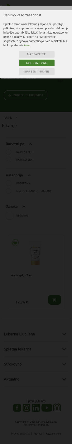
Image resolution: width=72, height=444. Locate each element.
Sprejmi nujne (36, 71)
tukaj (27, 45)
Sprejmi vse (36, 62)
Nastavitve (36, 54)
